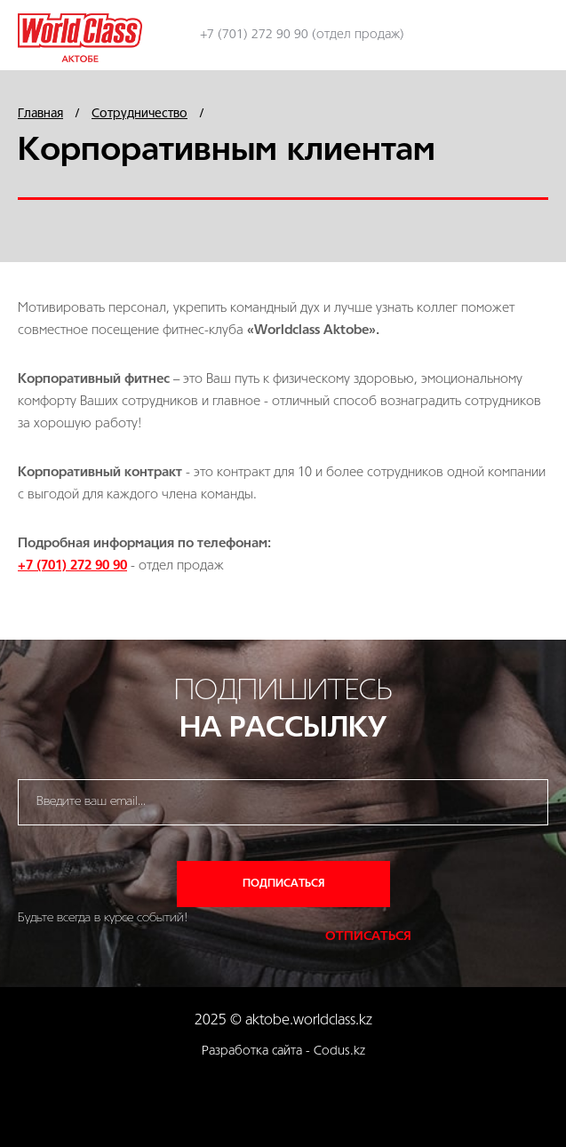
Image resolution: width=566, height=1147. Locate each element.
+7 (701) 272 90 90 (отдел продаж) (302, 35)
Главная (40, 114)
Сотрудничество (139, 114)
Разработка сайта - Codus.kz (283, 1051)
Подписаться (283, 883)
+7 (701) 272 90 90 (72, 566)
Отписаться (368, 937)
